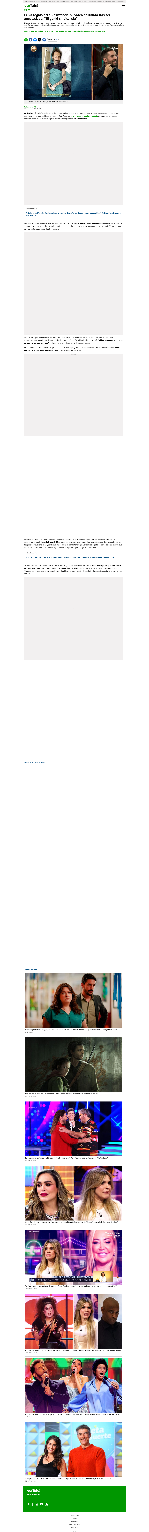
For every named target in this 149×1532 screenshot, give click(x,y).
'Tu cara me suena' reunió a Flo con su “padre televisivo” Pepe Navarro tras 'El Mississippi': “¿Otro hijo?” (66, 1158)
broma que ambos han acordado (85, 116)
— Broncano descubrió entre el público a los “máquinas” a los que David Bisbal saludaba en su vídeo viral (64, 31)
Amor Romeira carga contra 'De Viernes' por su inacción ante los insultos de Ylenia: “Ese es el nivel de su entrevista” (71, 1222)
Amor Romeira (44, 1)
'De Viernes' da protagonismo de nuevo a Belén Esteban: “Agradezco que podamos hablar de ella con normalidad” (71, 1286)
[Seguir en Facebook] (33, 1504)
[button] (123, 5)
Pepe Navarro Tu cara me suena (66, 1)
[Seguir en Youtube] (42, 1504)
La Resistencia (28, 762)
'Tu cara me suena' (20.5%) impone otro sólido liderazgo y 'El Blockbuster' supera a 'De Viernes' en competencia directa (73, 1350)
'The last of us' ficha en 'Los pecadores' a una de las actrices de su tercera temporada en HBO (62, 1094)
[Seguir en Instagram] (37, 1504)
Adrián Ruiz (28, 1417)
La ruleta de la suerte (92, 1)
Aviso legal (74, 1521)
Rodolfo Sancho (100, 1)
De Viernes (38, 1)
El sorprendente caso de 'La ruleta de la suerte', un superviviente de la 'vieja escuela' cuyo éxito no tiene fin (68, 1479)
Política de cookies (74, 1524)
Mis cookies (74, 1527)
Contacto (74, 1518)
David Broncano (40, 762)
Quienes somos (74, 1515)
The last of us (84, 1)
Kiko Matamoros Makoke (121, 1)
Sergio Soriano (29, 1032)
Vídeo (27, 10)
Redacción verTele (30, 107)
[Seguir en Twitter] (29, 1504)
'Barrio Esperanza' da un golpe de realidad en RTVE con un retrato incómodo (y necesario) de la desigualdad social (71, 1030)
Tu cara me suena (77, 1)
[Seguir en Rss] (46, 1504)
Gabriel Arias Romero (31, 1096)
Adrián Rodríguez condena (110, 1)
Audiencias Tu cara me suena (53, 1)
